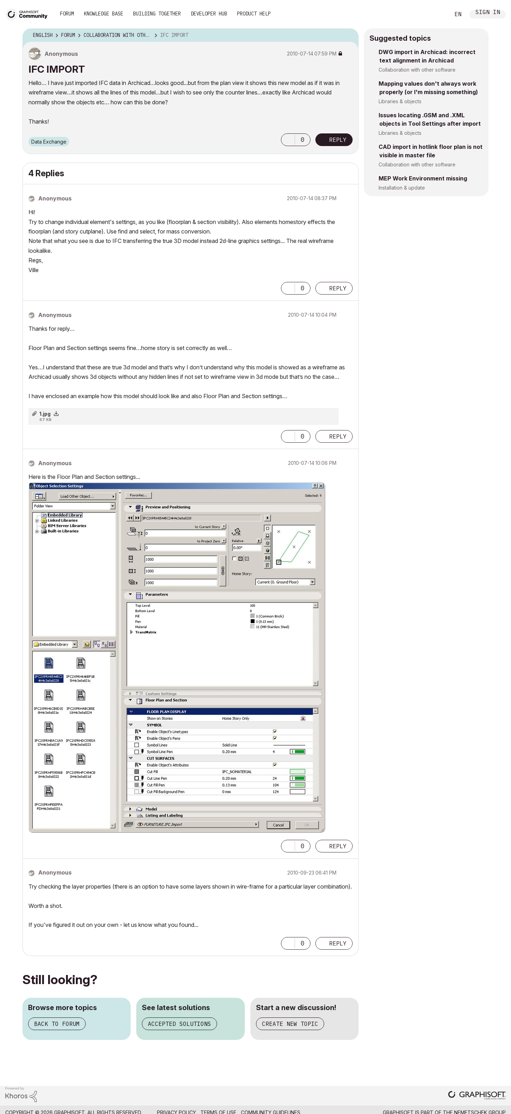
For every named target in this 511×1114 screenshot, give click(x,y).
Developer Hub (209, 14)
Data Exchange (48, 142)
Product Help (254, 14)
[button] (288, 140)
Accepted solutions (179, 1023)
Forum (67, 14)
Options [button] (348, 35)
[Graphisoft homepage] (477, 1096)
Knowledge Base (103, 14)
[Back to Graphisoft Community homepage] (28, 14)
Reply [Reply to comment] (338, 288)
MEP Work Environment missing (423, 178)
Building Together (157, 14)
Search (437, 14)
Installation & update (402, 188)
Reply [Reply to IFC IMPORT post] (338, 139)
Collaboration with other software (417, 70)
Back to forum (57, 1023)
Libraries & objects (400, 101)
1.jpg (45, 414)
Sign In (488, 12)
